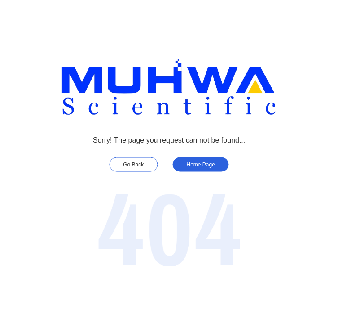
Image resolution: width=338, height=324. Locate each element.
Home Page (201, 165)
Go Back (133, 165)
